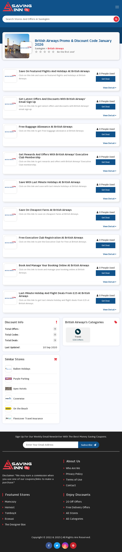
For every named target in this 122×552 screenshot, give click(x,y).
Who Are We (72, 468)
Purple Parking (17, 378)
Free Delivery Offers (77, 507)
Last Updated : (12, 347)
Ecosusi (8, 518)
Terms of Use (73, 479)
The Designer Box (14, 524)
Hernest (8, 507)
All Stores (71, 513)
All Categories (73, 518)
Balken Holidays (17, 368)
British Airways (56, 48)
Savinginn (40, 48)
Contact (70, 485)
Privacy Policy (73, 473)
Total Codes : (12, 334)
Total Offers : (12, 328)
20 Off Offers (73, 501)
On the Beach (16, 408)
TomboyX (9, 513)
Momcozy (9, 501)
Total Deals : (12, 340)
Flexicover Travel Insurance (24, 418)
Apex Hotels (15, 388)
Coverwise (14, 398)
